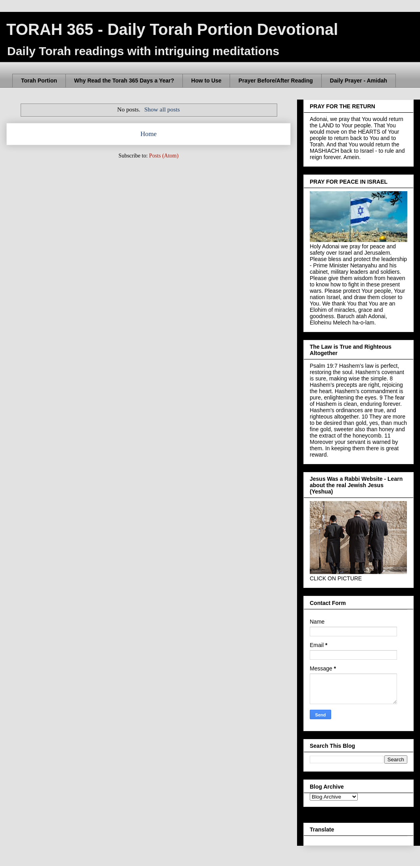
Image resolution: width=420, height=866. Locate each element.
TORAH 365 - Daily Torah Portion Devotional (172, 29)
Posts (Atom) (163, 156)
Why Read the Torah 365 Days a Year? (124, 80)
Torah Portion (39, 80)
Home (148, 134)
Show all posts (162, 109)
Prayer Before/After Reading (275, 80)
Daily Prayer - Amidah (358, 80)
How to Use (206, 80)
